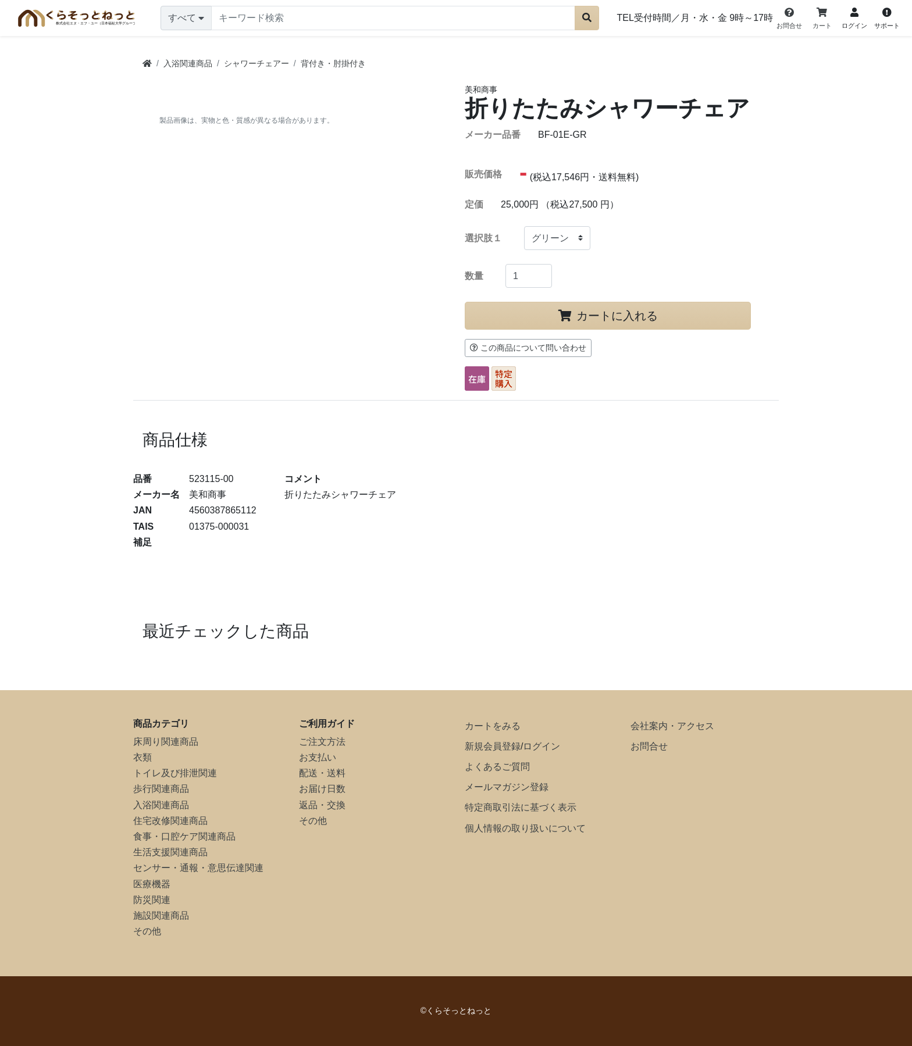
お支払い (317, 757)
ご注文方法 (322, 742)
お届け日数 (322, 789)
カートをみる (493, 726)
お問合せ (649, 746)
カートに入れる (608, 315)
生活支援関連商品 (170, 852)
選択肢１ (483, 238)
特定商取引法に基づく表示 (520, 807)
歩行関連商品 (161, 789)
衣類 (142, 757)
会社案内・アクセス (672, 726)
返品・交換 (322, 805)
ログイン (541, 746)
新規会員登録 (493, 746)
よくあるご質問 (497, 767)
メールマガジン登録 (506, 787)
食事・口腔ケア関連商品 (184, 836)
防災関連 (151, 900)
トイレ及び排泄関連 (175, 773)
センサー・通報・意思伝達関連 (198, 868)
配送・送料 (322, 773)
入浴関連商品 (161, 805)
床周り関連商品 (165, 742)
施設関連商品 (161, 915)
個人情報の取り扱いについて (525, 828)
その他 (147, 931)
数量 (474, 276)
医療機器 (151, 884)
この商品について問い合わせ (528, 347)
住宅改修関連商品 (170, 821)
